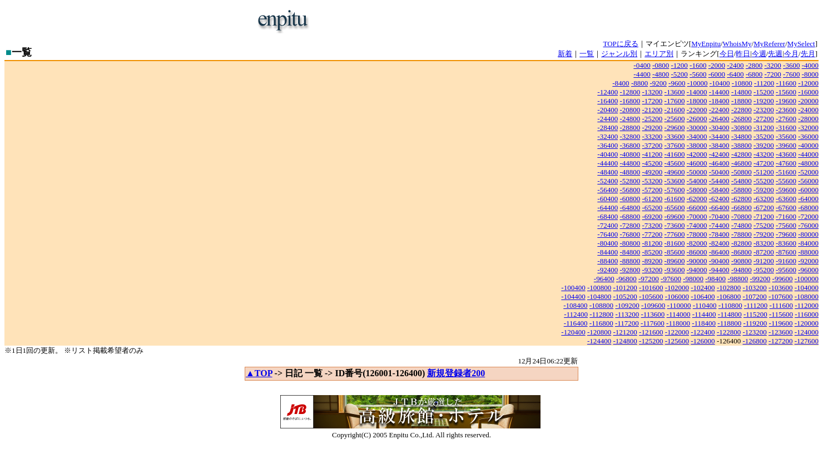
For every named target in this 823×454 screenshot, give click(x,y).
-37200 (652, 145)
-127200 (780, 341)
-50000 (697, 172)
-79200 (763, 234)
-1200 (679, 65)
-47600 (786, 163)
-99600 (782, 279)
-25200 (652, 118)
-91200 (763, 261)
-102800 (729, 287)
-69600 (675, 216)
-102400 (703, 287)
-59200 (763, 190)
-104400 (573, 296)
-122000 (677, 332)
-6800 (754, 74)
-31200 (763, 127)
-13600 (675, 92)
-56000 (808, 181)
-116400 (576, 323)
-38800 (741, 145)
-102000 (677, 287)
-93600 (675, 270)
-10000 (697, 83)
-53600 (675, 181)
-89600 (675, 261)
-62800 (741, 198)
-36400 (607, 145)
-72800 (629, 225)
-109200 (627, 305)
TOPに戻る (620, 43)
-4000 (810, 65)
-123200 (754, 332)
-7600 (791, 74)
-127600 (807, 341)
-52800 (629, 181)
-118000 (678, 323)
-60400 (607, 198)
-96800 (626, 279)
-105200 (625, 296)
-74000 (697, 225)
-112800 (601, 314)
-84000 (808, 243)
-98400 (715, 279)
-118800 (729, 323)
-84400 (607, 252)
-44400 (607, 163)
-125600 (677, 341)
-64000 (808, 198)
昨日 (743, 53)
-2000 (716, 65)
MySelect (801, 43)
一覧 (586, 53)
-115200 (755, 314)
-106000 (677, 296)
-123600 (780, 332)
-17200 (652, 101)
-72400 (607, 225)
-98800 (737, 279)
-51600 (786, 172)
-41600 (675, 154)
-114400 (704, 314)
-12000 (808, 83)
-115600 (781, 314)
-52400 (607, 181)
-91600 (786, 261)
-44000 (808, 154)
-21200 (652, 110)
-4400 (641, 74)
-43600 (786, 154)
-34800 (741, 136)
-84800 (629, 252)
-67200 (763, 207)
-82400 (719, 243)
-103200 (754, 287)
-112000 (807, 305)
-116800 (601, 323)
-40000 (808, 145)
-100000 (807, 279)
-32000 (808, 127)
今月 (791, 53)
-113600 (653, 314)
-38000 (697, 145)
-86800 (741, 252)
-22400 (719, 110)
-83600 (786, 243)
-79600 (786, 234)
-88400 (607, 261)
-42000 (697, 154)
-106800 (729, 296)
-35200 (763, 136)
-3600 (791, 65)
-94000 (697, 270)
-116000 (807, 314)
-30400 (719, 127)
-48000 (808, 163)
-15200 (763, 92)
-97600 (671, 279)
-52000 (808, 172)
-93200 (652, 270)
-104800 (599, 296)
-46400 (719, 163)
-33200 (652, 136)
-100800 (599, 287)
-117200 (627, 323)
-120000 (807, 323)
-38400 (719, 145)
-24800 (629, 118)
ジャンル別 (619, 53)
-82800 (741, 243)
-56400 (607, 190)
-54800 (741, 181)
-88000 (808, 252)
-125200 (651, 341)
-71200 (763, 216)
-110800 (730, 305)
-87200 (763, 252)
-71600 (786, 216)
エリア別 (658, 53)
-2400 (735, 65)
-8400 (620, 83)
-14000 (697, 92)
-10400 (720, 83)
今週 (759, 53)
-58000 (697, 190)
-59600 (786, 190)
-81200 (652, 243)
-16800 (629, 101)
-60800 (629, 198)
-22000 (697, 110)
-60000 (808, 190)
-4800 (660, 74)
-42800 (741, 154)
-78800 (741, 234)
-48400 (607, 172)
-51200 (763, 172)
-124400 (599, 341)
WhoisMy (737, 43)
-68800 (629, 216)
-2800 (754, 65)
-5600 (698, 74)
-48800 (629, 172)
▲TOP (259, 373)
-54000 (697, 181)
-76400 (607, 234)
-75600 (786, 225)
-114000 (679, 314)
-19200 (763, 101)
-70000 (697, 216)
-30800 (741, 127)
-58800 (741, 190)
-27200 (763, 118)
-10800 (742, 83)
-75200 (763, 225)
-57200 (652, 190)
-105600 (651, 296)
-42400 (719, 154)
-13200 (652, 92)
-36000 (808, 136)
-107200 (754, 296)
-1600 (698, 65)
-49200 (652, 172)
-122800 (729, 332)
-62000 (697, 198)
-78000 (697, 234)
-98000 (693, 279)
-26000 (697, 118)
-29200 (652, 127)
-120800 (599, 332)
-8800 (639, 83)
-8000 (810, 74)
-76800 (629, 234)
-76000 (808, 225)
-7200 (772, 74)
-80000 (808, 234)
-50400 (719, 172)
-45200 (652, 163)
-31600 (786, 127)
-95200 (763, 270)
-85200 (652, 252)
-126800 (754, 341)
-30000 (697, 127)
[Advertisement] (448, 21)
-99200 (760, 279)
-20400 (607, 110)
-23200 (763, 110)
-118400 (704, 323)
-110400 (705, 305)
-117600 (653, 323)
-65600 (675, 207)
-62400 (719, 198)
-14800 (741, 92)
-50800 (741, 172)
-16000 (808, 92)
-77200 (652, 234)
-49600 (675, 172)
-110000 (679, 305)
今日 (727, 53)
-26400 (719, 118)
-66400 (719, 207)
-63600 (786, 198)
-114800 (730, 314)
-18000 (697, 101)
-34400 (719, 136)
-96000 (808, 270)
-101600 (651, 287)
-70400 (719, 216)
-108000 (807, 296)
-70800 (741, 216)
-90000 (697, 261)
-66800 (741, 207)
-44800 (629, 163)
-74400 (719, 225)
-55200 (763, 181)
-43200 (763, 154)
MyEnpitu (706, 43)
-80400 (607, 243)
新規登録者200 (456, 373)
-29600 (675, 127)
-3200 (772, 65)
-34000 (697, 136)
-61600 (675, 198)
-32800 (629, 136)
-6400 (735, 74)
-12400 (607, 92)
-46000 (697, 163)
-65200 (652, 207)
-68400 (607, 216)
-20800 (629, 110)
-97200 (648, 279)
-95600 (786, 270)
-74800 (741, 225)
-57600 (675, 190)
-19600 (786, 101)
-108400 (575, 305)
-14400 (719, 92)
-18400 (719, 101)
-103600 (780, 287)
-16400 (607, 101)
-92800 (629, 270)
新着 (565, 53)
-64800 (629, 207)
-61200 (652, 198)
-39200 (763, 145)
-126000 (703, 341)
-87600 (786, 252)
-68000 (808, 207)
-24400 (607, 118)
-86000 (697, 252)
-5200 (679, 74)
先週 (775, 53)
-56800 (629, 190)
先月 (808, 53)
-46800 (741, 163)
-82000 (697, 243)
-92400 (607, 270)
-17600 (675, 101)
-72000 (808, 216)
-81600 (675, 243)
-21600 (675, 110)
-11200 (764, 83)
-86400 (719, 252)
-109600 (653, 305)
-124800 (625, 341)
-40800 (629, 154)
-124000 (807, 332)
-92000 (808, 261)
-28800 (629, 127)
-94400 (719, 270)
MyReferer (769, 43)
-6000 (716, 74)
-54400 (719, 181)
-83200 (763, 243)
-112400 (576, 314)
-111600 (781, 305)
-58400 (719, 190)
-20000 (808, 101)
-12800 (629, 92)
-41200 (652, 154)
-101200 (625, 287)
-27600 (786, 118)
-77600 (675, 234)
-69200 (652, 216)
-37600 (675, 145)
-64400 (607, 207)
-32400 (607, 136)
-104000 (807, 287)
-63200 (763, 198)
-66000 (697, 207)
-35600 (786, 136)
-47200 (763, 163)
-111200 (755, 305)
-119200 (755, 323)
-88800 (629, 261)
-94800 (741, 270)
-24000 (808, 110)
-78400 (719, 234)
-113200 (627, 314)
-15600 (786, 92)
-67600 (786, 207)
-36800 (629, 145)
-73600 (675, 225)
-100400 (573, 287)
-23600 (786, 110)
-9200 (658, 83)
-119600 (781, 323)
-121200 (625, 332)
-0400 (641, 65)
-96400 (604, 279)
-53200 (652, 181)
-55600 (786, 181)
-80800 (629, 243)
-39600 (786, 145)
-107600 (780, 296)
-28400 (607, 127)
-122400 (703, 332)
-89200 (652, 261)
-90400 (719, 261)
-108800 (601, 305)
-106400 (703, 296)
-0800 (660, 65)
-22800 (741, 110)
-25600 (675, 118)
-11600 (786, 83)
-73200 (652, 225)
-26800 (741, 118)
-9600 (676, 83)
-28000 (808, 118)
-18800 (741, 101)
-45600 (675, 163)
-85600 (675, 252)
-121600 (651, 332)
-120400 (573, 332)
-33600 (675, 136)
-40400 (607, 154)
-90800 (741, 261)
